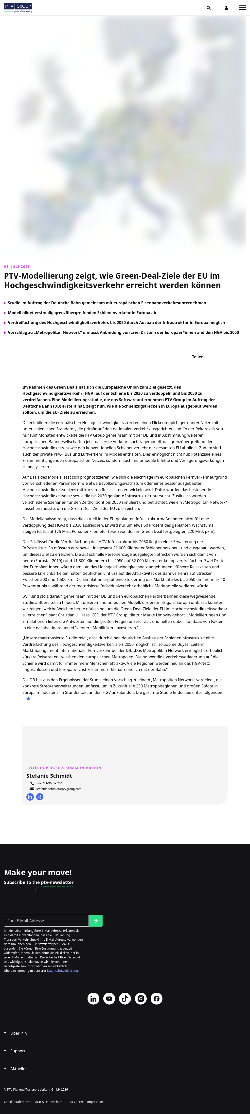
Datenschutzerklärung (62, 971)
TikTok (125, 999)
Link (26, 698)
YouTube (109, 999)
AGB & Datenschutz (48, 1102)
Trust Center (74, 1102)
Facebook (156, 999)
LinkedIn (30, 797)
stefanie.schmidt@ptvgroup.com (58, 789)
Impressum (95, 1102)
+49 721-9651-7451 (49, 783)
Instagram (141, 999)
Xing (40, 797)
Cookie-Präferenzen (17, 1102)
